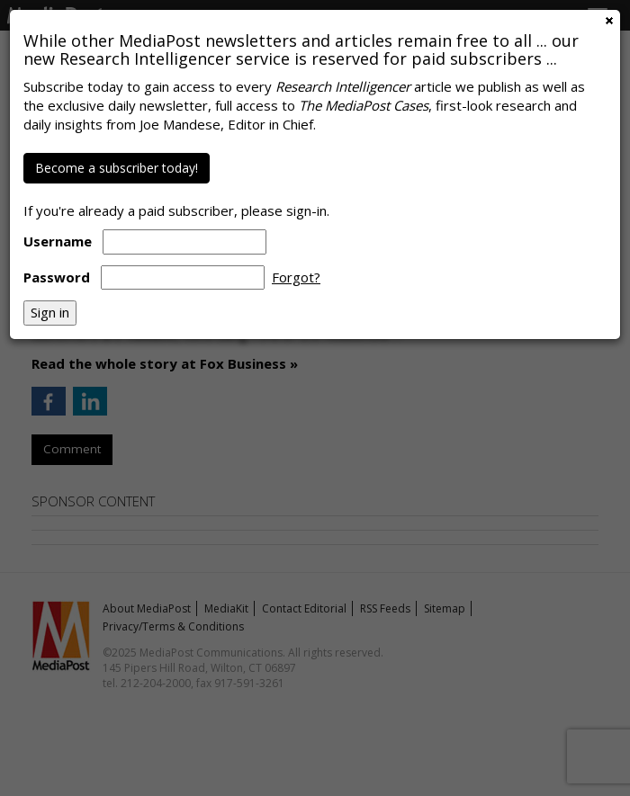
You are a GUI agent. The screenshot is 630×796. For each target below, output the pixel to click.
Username (57, 241)
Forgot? (296, 277)
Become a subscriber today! (116, 167)
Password (56, 277)
